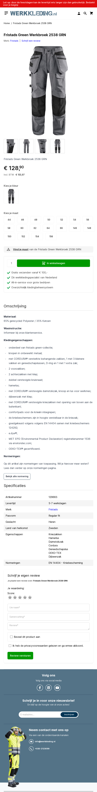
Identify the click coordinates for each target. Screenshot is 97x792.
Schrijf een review (31, 40)
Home (7, 23)
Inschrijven (69, 714)
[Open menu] (6, 13)
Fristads (14, 40)
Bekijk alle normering (17, 476)
